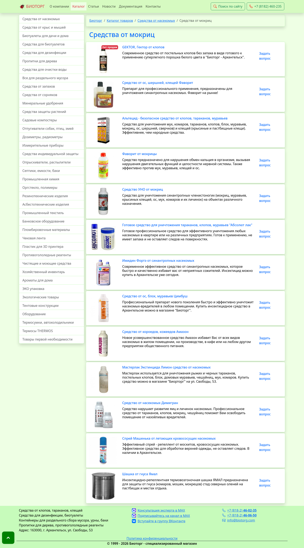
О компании (59, 6)
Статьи (93, 6)
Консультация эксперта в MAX (158, 510)
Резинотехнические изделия (45, 196)
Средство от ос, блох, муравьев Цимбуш (155, 296)
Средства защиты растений (44, 111)
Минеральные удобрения (42, 103)
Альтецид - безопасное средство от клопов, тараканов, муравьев (175, 118)
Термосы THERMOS (37, 331)
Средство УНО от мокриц (142, 189)
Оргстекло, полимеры (39, 187)
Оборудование (34, 314)
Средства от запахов (38, 86)
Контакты (153, 6)
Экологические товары (40, 297)
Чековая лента (34, 238)
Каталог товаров (120, 20)
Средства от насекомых (41, 19)
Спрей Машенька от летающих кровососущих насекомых (169, 438)
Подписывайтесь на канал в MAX (161, 515)
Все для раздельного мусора (45, 78)
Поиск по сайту (227, 6)
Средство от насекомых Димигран (150, 403)
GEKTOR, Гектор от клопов (143, 47)
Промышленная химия (40, 179)
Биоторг (95, 20)
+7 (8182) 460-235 (265, 6)
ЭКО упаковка (33, 288)
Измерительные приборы (42, 145)
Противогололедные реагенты (46, 255)
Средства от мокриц (122, 34)
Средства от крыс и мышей (44, 27)
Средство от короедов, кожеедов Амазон (155, 331)
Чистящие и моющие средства (46, 263)
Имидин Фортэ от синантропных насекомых (158, 260)
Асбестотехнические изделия (45, 204)
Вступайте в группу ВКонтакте (158, 521)
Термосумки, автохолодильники (48, 322)
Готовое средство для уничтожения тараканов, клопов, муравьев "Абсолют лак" (187, 225)
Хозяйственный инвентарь (43, 272)
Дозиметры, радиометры (42, 137)
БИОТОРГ (32, 6)
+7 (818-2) (239, 510)
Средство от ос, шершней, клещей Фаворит (157, 82)
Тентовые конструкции (40, 305)
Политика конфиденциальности (152, 538)
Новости (109, 6)
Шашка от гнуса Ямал (140, 474)
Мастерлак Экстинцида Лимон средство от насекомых (166, 367)
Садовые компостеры (39, 120)
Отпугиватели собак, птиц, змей (48, 128)
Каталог (78, 6)
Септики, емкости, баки (41, 170)
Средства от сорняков (39, 95)
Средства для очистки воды (44, 69)
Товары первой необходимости (47, 339)
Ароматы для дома (37, 280)
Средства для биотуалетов (43, 44)
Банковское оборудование (43, 221)
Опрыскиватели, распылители (46, 162)
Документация (130, 6)
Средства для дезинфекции (44, 52)
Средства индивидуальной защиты (50, 154)
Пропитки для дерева (39, 61)
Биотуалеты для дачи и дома (45, 36)
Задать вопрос (265, 56)
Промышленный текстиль (43, 213)
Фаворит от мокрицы (139, 154)
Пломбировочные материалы (46, 229)
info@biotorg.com (238, 520)
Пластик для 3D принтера (42, 246)
